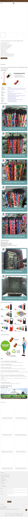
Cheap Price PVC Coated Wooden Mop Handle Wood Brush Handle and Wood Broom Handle (20, 468)
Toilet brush (2, 481)
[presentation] (13, 498)
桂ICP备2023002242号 (19, 515)
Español (4, 1)
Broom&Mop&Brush (3, 480)
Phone (1, 491)
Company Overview (17, 513)
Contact (12, 513)
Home (6, 513)
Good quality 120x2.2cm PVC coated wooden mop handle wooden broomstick (20, 418)
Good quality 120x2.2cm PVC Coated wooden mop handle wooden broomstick (7, 468)
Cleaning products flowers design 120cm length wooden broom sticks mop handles (7, 451)
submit (9, 501)
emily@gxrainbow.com (5, 507)
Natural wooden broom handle (5, 475)
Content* (2, 493)
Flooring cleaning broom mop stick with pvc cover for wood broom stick (7, 435)
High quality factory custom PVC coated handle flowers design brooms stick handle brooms (21, 435)
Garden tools (2, 478)
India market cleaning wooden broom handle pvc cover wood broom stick (21, 451)
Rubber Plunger (3, 483)
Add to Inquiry (4, 58)
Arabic (6, 1)
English (2, 1)
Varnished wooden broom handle (5, 476)
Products (9, 513)
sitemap (22, 513)
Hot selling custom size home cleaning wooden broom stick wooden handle (7, 418)
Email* (2, 488)
